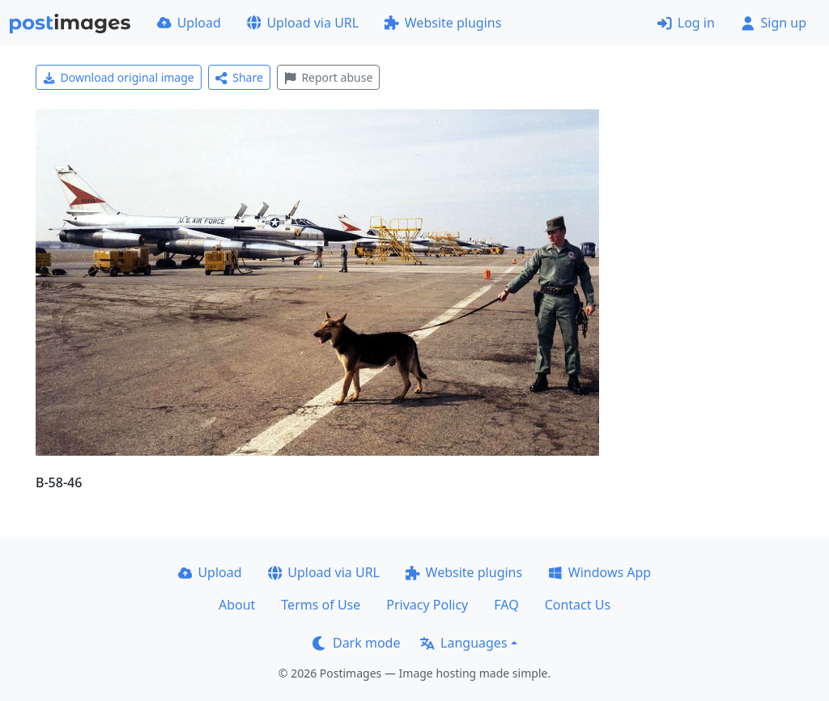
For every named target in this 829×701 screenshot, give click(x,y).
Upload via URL (303, 23)
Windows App (599, 572)
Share (239, 77)
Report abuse (328, 77)
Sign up (773, 23)
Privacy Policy (427, 605)
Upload (189, 23)
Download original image (118, 77)
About (237, 605)
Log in (686, 23)
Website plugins (443, 23)
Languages (463, 643)
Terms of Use (320, 605)
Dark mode (356, 643)
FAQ (506, 605)
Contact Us (577, 605)
